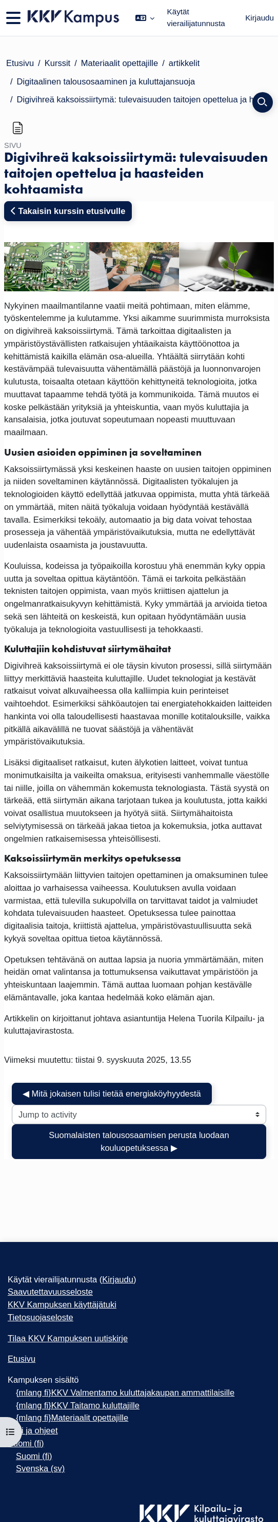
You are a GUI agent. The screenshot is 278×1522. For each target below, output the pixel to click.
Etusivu (20, 63)
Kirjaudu (259, 17)
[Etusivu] (73, 18)
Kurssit (57, 63)
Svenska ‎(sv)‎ (40, 1468)
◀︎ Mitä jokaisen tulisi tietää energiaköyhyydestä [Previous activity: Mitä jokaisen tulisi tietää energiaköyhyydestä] (112, 1093)
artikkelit (184, 63)
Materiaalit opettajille (119, 63)
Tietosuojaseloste (40, 1317)
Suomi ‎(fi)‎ (26, 1443)
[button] (145, 18)
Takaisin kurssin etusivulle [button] (68, 211)
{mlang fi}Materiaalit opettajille (72, 1417)
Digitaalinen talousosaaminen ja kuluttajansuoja (106, 81)
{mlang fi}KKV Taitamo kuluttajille (78, 1405)
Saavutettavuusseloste (50, 1291)
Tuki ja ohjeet (33, 1430)
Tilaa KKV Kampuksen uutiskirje (68, 1338)
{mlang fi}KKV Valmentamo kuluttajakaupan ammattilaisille (125, 1392)
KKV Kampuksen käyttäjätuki (62, 1304)
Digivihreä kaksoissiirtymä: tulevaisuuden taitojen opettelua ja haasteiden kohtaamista (144, 99)
